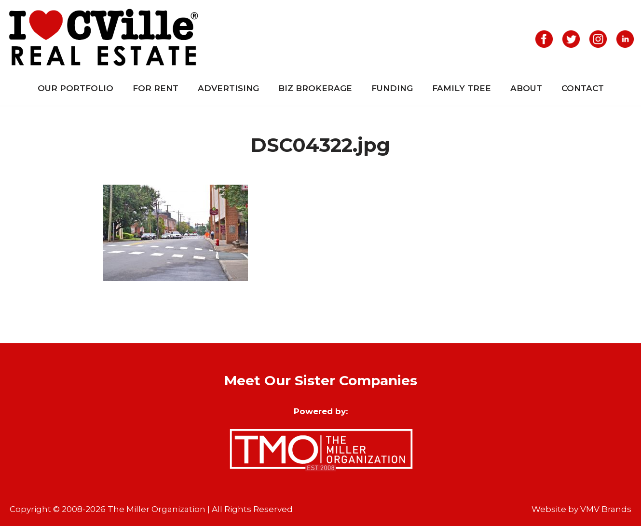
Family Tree (461, 88)
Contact (582, 88)
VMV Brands (605, 509)
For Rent (155, 88)
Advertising (228, 88)
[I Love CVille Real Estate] (103, 39)
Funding (392, 88)
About (526, 88)
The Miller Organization (156, 509)
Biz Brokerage (315, 88)
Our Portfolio (75, 88)
